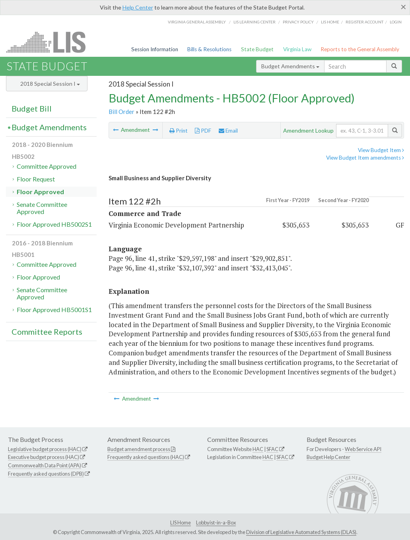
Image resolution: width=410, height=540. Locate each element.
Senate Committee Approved (42, 208)
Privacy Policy (298, 21)
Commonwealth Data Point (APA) (44, 465)
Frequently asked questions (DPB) (46, 474)
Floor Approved (40, 191)
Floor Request (36, 179)
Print (178, 130)
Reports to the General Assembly (360, 49)
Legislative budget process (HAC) (45, 449)
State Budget (257, 49)
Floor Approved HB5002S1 (54, 224)
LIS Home (180, 522)
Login (396, 21)
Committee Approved (46, 166)
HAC (258, 449)
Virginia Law (297, 49)
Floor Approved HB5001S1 (54, 309)
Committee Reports (47, 331)
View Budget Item (381, 150)
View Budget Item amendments (365, 157)
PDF (203, 130)
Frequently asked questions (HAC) (145, 457)
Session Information (154, 49)
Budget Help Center (328, 457)
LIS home (330, 21)
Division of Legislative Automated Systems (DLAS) (301, 532)
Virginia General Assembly (197, 21)
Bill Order (121, 111)
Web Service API (363, 449)
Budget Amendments (290, 66)
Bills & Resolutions (209, 49)
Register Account (364, 21)
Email (228, 130)
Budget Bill (32, 108)
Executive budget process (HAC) (43, 457)
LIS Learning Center (254, 21)
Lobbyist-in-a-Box (216, 522)
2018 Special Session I (50, 83)
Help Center (137, 7)
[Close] (403, 7)
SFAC (272, 449)
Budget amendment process (138, 449)
